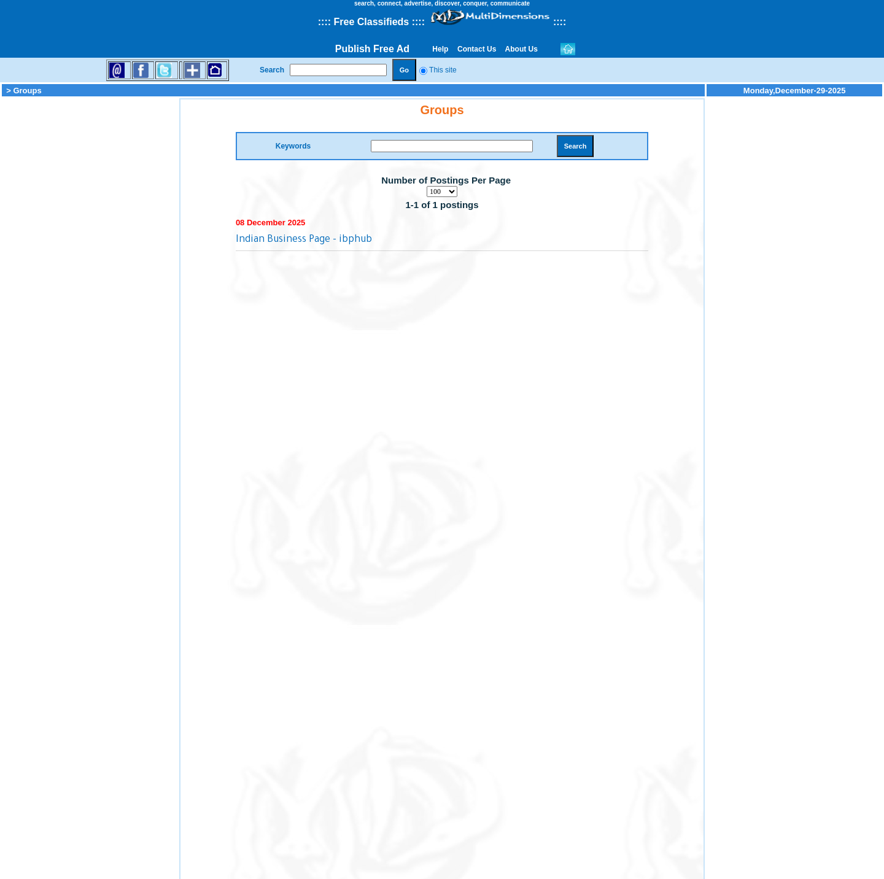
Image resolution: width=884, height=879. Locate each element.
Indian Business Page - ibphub (304, 240)
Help (440, 49)
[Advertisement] (89, 282)
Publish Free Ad (372, 49)
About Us (521, 49)
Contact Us (477, 49)
